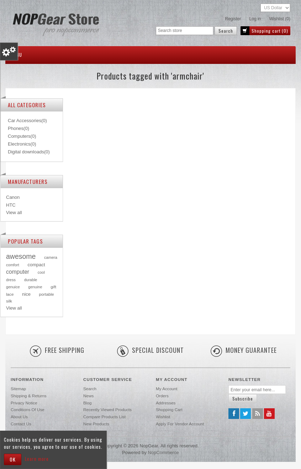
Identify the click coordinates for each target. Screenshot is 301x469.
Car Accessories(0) (27, 120)
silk (9, 301)
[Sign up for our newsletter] (257, 389)
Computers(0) (22, 136)
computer (17, 272)
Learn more (37, 458)
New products (96, 423)
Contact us (21, 423)
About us (19, 416)
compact (36, 264)
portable (46, 294)
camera (50, 257)
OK (13, 459)
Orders (162, 395)
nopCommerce (163, 452)
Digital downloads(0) (29, 151)
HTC (11, 205)
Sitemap (18, 388)
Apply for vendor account (180, 423)
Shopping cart (169, 409)
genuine (35, 287)
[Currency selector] (275, 8)
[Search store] (184, 30)
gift (53, 286)
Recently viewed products (107, 409)
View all (14, 212)
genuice (13, 287)
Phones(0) (18, 128)
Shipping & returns (29, 395)
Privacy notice (24, 402)
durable (30, 280)
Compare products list (104, 416)
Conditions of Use (27, 409)
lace (10, 294)
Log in (255, 18)
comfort (12, 265)
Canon (13, 197)
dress (11, 280)
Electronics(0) (22, 144)
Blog (87, 402)
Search (89, 388)
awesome (21, 256)
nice (26, 294)
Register (233, 18)
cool (41, 272)
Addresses (165, 402)
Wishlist (163, 416)
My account (166, 388)
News (88, 395)
